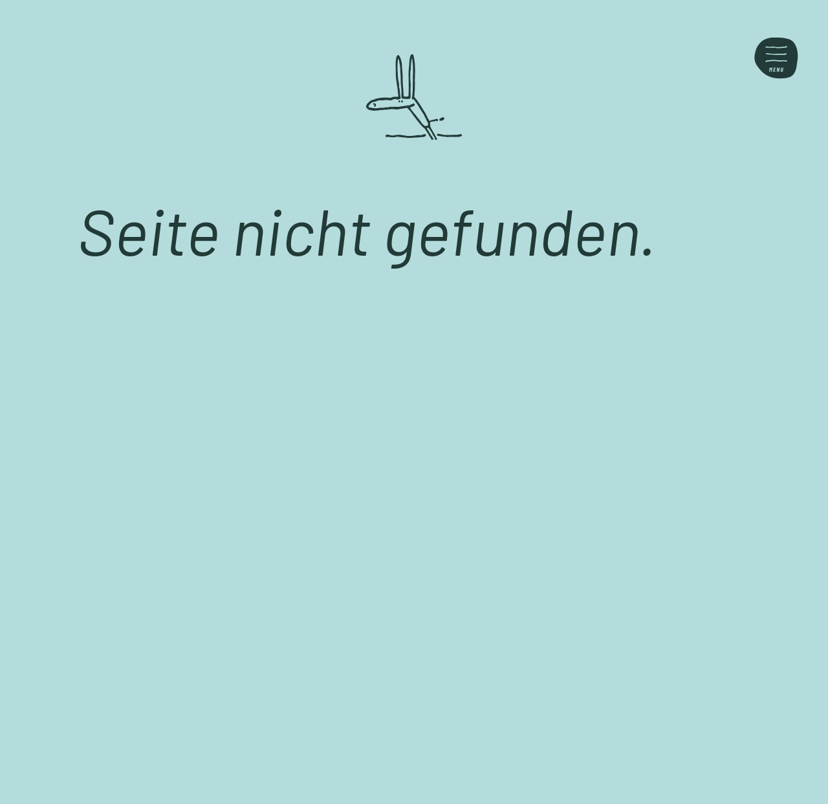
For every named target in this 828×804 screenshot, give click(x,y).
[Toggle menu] (776, 58)
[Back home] (414, 97)
